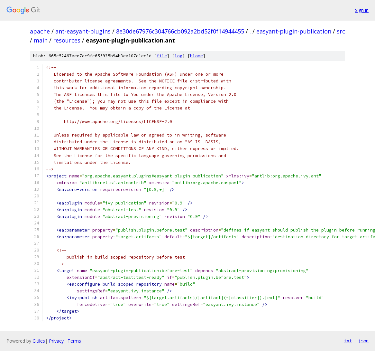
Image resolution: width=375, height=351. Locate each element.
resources (66, 40)
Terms (74, 341)
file (162, 56)
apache (40, 31)
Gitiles (38, 341)
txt (348, 341)
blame (196, 56)
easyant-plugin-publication (293, 31)
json (363, 341)
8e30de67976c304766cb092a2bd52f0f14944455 (180, 31)
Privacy (56, 341)
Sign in (362, 10)
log (178, 56)
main (41, 40)
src (341, 31)
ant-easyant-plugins (83, 31)
